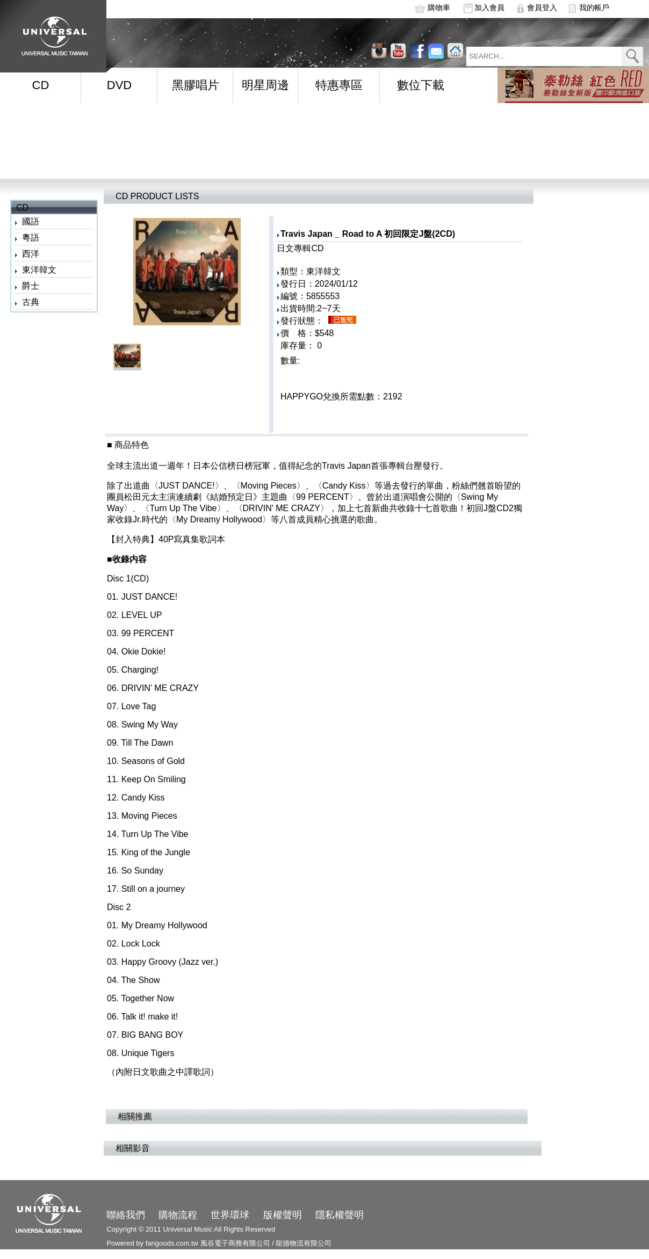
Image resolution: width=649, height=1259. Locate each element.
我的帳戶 (594, 7)
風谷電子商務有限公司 (235, 1243)
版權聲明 (282, 1215)
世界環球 (230, 1215)
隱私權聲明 (339, 1215)
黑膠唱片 (195, 85)
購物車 (439, 7)
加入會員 (489, 7)
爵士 (30, 285)
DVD (119, 85)
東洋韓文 (39, 269)
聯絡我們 (125, 1215)
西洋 (30, 253)
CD (40, 85)
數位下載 (420, 85)
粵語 (30, 237)
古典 (30, 302)
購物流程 (177, 1215)
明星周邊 (265, 85)
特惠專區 (339, 85)
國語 (30, 221)
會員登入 (542, 7)
